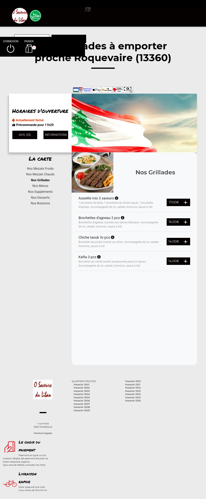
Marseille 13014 (133, 394)
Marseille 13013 (133, 391)
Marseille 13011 (132, 384)
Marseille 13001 (81, 384)
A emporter (126, 13)
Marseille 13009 (82, 410)
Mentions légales (43, 433)
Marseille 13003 (82, 391)
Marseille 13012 (133, 387)
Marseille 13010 (133, 381)
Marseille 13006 (82, 400)
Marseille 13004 (82, 394)
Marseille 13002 (82, 387)
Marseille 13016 (133, 400)
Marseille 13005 (82, 397)
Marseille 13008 (82, 407)
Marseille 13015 (133, 397)
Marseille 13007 (82, 404)
